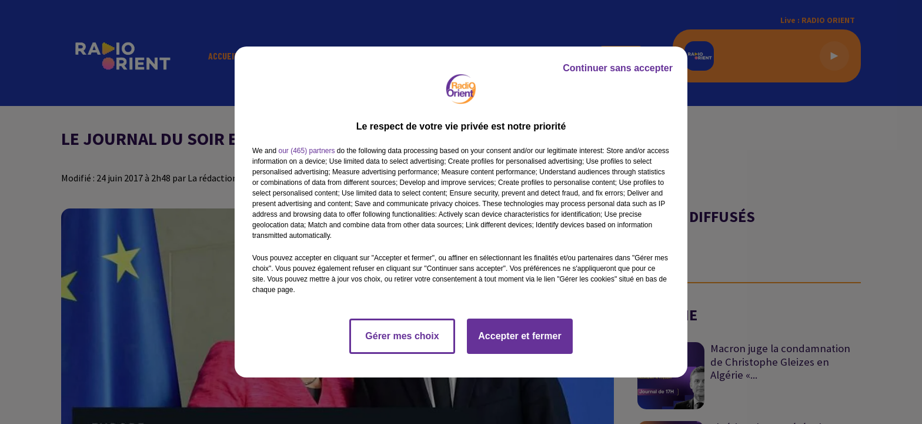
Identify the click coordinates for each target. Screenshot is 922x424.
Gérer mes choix (402, 336)
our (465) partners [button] (306, 151)
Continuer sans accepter (618, 68)
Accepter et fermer (519, 336)
